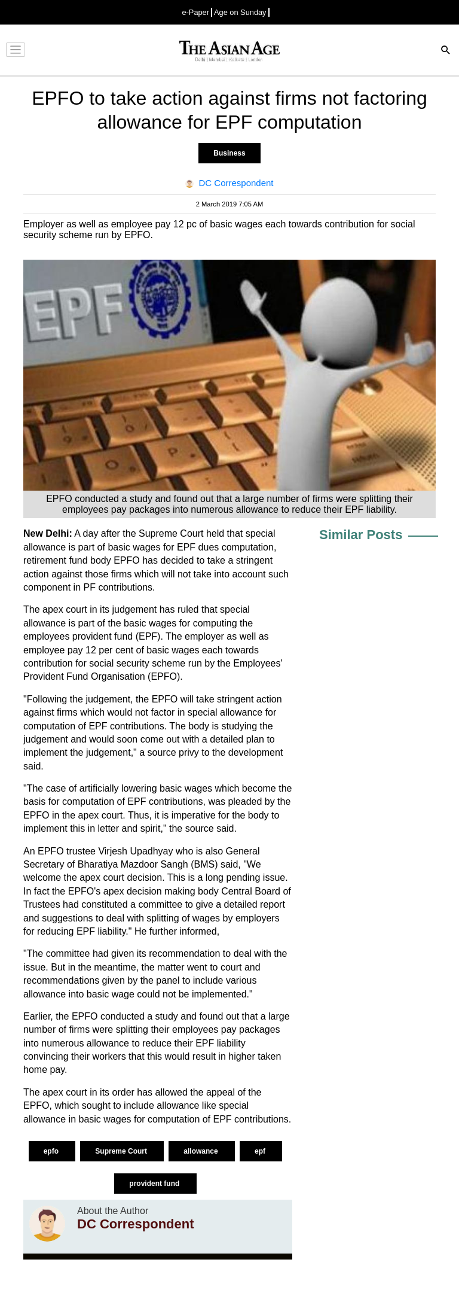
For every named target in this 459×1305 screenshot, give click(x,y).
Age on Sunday (240, 12)
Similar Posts (360, 534)
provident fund (155, 1183)
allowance (201, 1151)
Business (229, 153)
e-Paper (195, 12)
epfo (52, 1151)
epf (261, 1151)
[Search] (446, 51)
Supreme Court (122, 1151)
